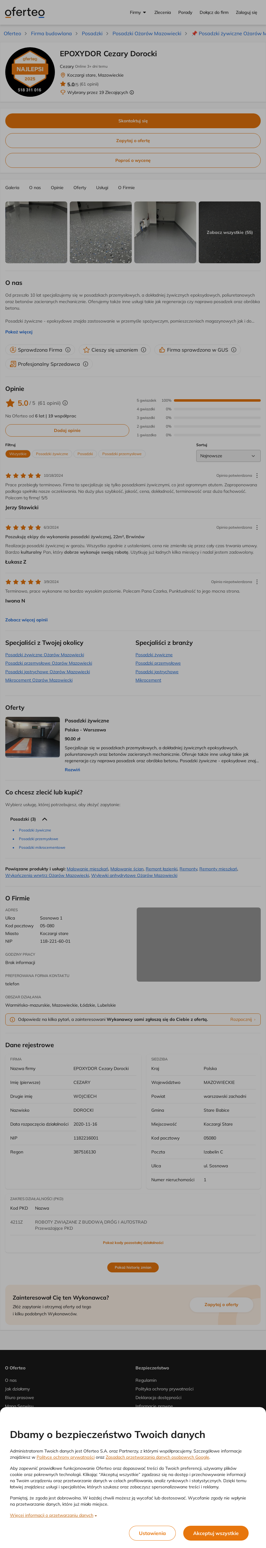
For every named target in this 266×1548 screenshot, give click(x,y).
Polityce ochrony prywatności (66, 1457)
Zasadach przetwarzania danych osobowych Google (157, 1457)
